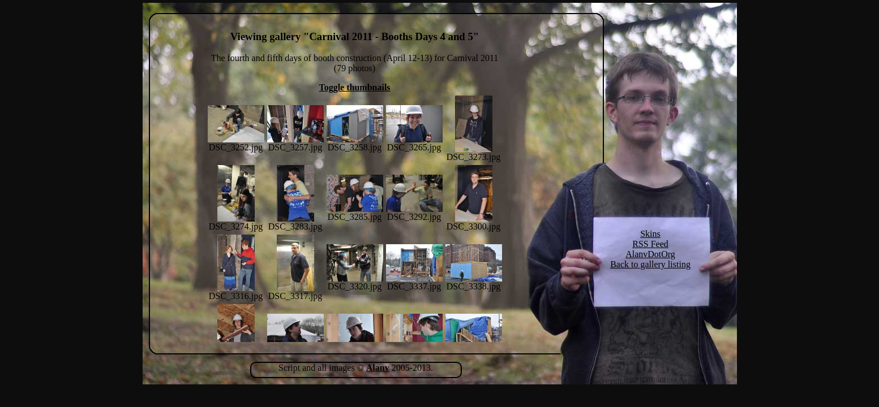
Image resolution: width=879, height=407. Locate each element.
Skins (650, 234)
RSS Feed (650, 244)
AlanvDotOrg (650, 254)
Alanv (377, 368)
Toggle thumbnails (354, 87)
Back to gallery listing (650, 264)
